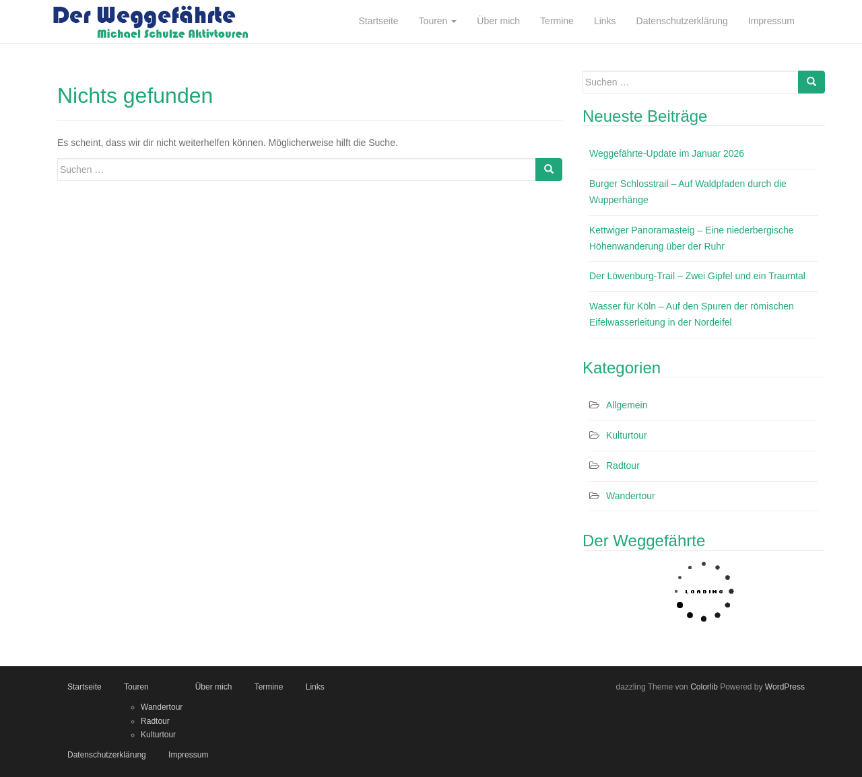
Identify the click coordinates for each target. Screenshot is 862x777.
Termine (269, 687)
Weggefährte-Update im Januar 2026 (666, 153)
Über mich (213, 687)
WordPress (785, 687)
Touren (136, 687)
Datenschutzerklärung (106, 755)
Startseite (84, 687)
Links (315, 687)
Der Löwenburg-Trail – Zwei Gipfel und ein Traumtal (697, 275)
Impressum (188, 755)
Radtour (623, 465)
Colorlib (704, 687)
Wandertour (630, 495)
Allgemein (626, 405)
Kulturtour (626, 435)
